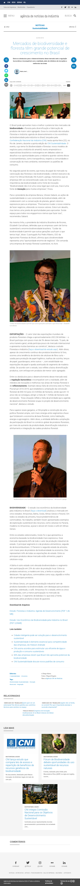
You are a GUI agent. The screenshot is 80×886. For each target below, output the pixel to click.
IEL (25, 2)
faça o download (38, 511)
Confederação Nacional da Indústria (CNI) (28, 140)
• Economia (24, 676)
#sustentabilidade (24, 682)
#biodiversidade (14, 682)
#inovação (32, 682)
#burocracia (13, 684)
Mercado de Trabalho (13, 703)
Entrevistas (19, 873)
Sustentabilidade (40, 28)
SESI (13, 2)
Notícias (11, 873)
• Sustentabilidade (15, 676)
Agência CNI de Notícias (54, 678)
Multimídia (21, 7)
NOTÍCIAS (40, 25)
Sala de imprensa (48, 873)
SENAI (19, 2)
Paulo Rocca (28, 711)
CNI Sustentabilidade (56, 143)
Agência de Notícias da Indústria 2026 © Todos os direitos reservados (22, 882)
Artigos (27, 873)
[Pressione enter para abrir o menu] (5, 15)
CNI (8, 2)
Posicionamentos (36, 873)
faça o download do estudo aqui (43, 349)
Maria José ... (24, 71)
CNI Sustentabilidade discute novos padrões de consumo (39, 661)
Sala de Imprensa (10, 7)
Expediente (31, 7)
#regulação (20, 684)
